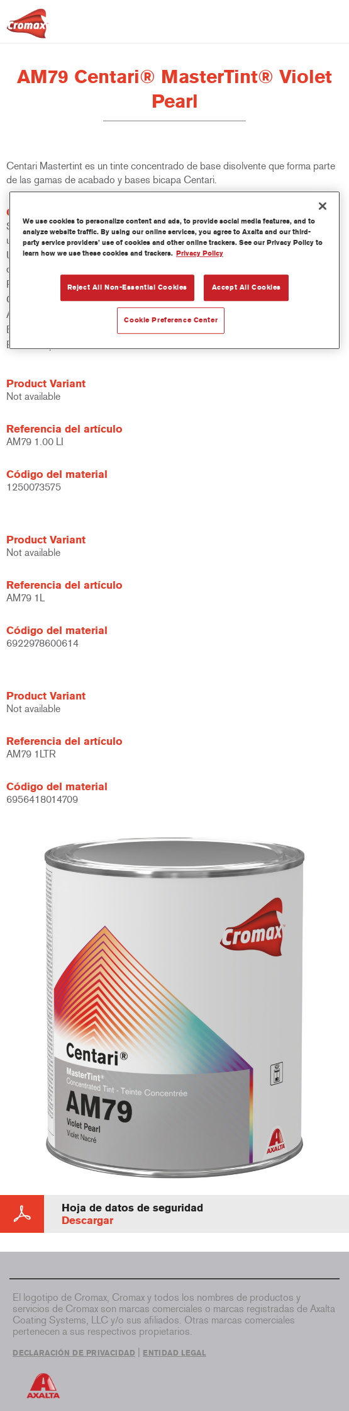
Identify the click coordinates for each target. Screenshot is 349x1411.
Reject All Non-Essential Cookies (127, 287)
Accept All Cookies (246, 287)
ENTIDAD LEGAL (174, 1353)
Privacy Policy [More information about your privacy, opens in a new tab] (199, 253)
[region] (174, 270)
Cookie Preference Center (171, 320)
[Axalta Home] (27, 28)
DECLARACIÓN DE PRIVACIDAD (74, 1353)
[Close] (322, 206)
